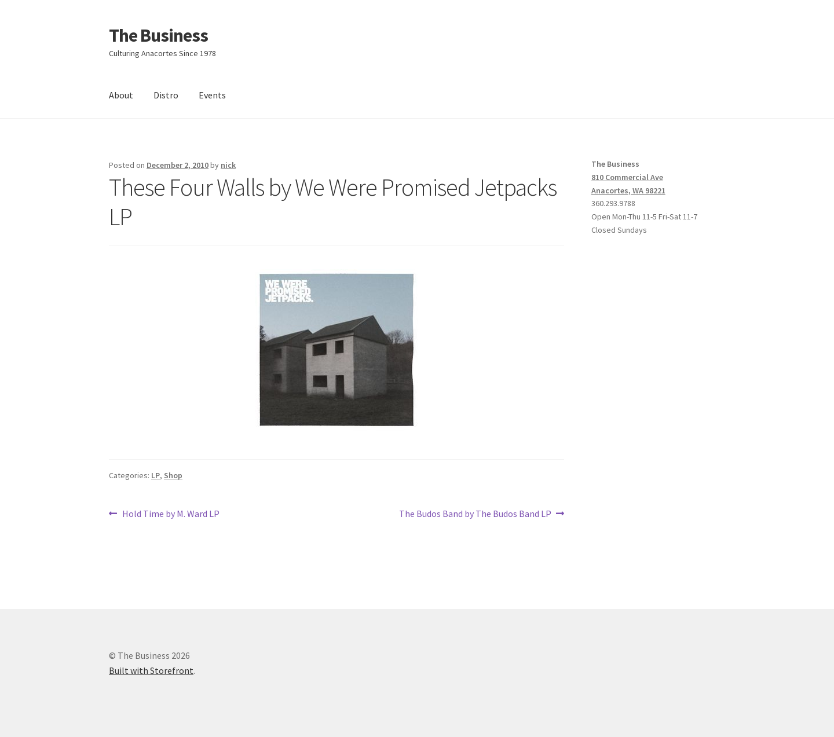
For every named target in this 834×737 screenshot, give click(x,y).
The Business (158, 35)
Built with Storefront (151, 670)
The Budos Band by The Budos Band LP (475, 514)
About (121, 95)
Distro (165, 95)
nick (228, 165)
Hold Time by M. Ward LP (171, 514)
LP (155, 475)
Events (212, 95)
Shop (173, 475)
